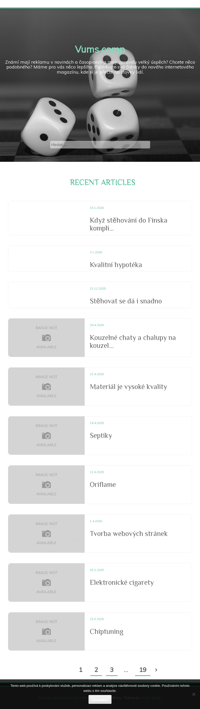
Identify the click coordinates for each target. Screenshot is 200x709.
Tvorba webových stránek (129, 534)
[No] (193, 694)
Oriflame (103, 484)
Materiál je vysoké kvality (128, 387)
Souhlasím (100, 700)
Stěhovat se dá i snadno (126, 301)
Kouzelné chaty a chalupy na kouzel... (133, 341)
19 (142, 669)
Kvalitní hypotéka (116, 265)
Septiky (101, 435)
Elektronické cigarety (122, 582)
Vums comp (100, 49)
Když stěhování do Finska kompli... (129, 224)
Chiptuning (106, 631)
